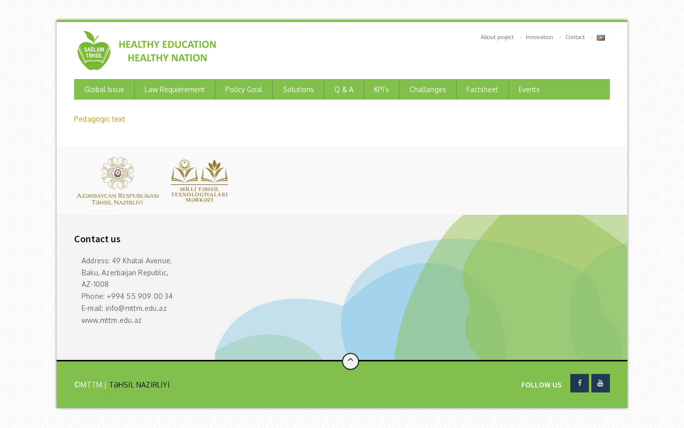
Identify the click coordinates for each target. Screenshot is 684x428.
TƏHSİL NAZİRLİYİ (138, 384)
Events (529, 89)
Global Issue (104, 89)
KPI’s (381, 89)
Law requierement (175, 89)
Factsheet (482, 89)
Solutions (298, 89)
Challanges (428, 89)
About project (497, 37)
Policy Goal (243, 89)
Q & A (344, 89)
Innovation (539, 37)
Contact (575, 37)
